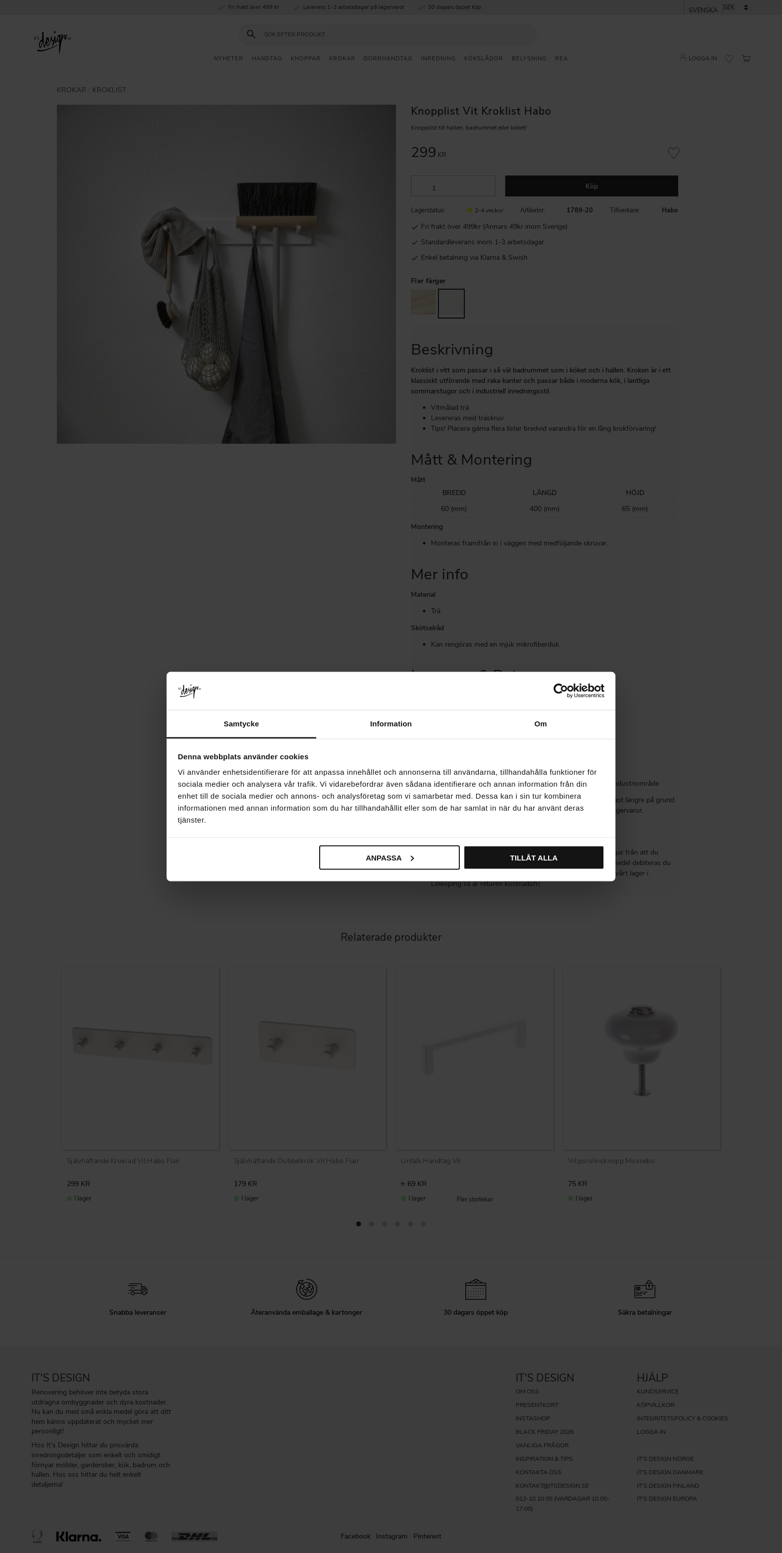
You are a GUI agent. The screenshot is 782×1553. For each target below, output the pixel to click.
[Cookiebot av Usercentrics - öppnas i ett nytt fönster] (560, 690)
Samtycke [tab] (241, 723)
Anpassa (389, 857)
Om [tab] (540, 723)
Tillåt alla (534, 857)
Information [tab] (391, 723)
